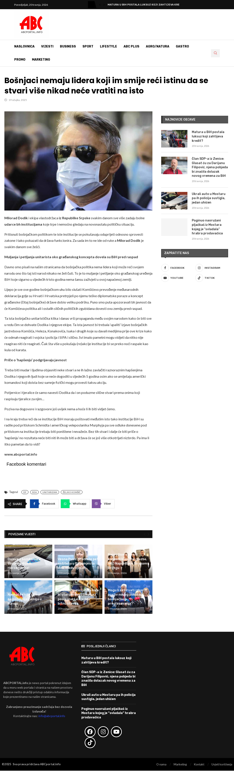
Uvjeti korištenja (221, 764)
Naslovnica (24, 46)
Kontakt (199, 764)
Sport (87, 46)
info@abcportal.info (51, 716)
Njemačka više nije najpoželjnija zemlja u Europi (25, 599)
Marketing (41, 59)
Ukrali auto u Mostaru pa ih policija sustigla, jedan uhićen (208, 198)
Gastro (182, 46)
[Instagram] (211, 268)
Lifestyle (108, 46)
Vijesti (47, 46)
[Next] (148, 534)
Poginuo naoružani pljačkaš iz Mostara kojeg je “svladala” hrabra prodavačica (207, 227)
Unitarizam (49, 492)
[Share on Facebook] (44, 503)
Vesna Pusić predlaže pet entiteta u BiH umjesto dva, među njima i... (78, 563)
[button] (100, 4)
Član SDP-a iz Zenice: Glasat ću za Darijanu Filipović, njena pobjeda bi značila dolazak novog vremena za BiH (210, 167)
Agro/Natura (157, 46)
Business (68, 46)
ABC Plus (131, 46)
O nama (161, 764)
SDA (34, 492)
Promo (19, 59)
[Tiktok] (211, 278)
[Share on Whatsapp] (75, 503)
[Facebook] (177, 268)
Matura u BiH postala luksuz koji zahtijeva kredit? (147, 4)
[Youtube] (177, 278)
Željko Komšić (71, 492)
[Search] (215, 53)
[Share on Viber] (103, 503)
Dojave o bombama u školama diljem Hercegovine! (24, 563)
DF (24, 492)
